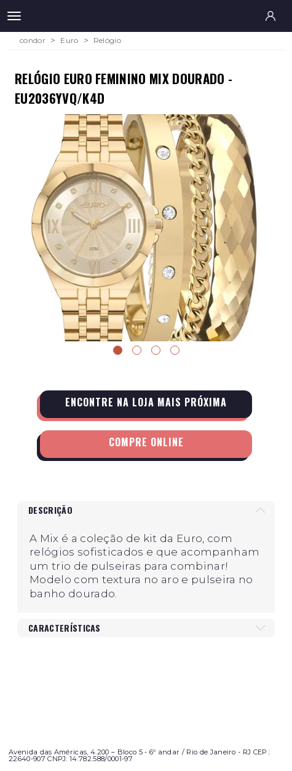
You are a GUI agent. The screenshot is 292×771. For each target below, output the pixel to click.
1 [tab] (117, 350)
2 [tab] (136, 350)
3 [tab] (155, 350)
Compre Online (146, 442)
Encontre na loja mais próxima (146, 402)
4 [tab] (175, 350)
